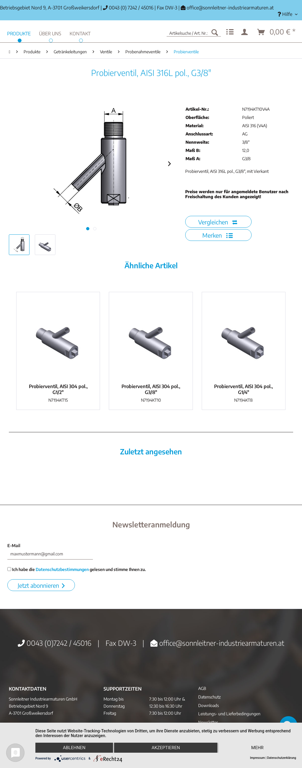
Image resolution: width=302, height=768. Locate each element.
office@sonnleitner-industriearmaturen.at (230, 8)
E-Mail (13, 545)
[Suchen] (215, 32)
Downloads (208, 705)
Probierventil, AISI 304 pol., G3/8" (151, 389)
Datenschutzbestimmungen (62, 569)
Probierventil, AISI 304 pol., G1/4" (243, 389)
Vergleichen (217, 222)
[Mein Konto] (245, 32)
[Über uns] (50, 32)
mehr (257, 747)
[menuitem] (287, 14)
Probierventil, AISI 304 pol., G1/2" (58, 389)
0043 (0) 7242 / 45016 (128, 8)
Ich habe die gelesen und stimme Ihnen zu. (76, 569)
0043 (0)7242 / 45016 (54, 642)
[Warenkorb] (276, 32)
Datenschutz (209, 696)
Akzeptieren (166, 747)
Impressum (257, 757)
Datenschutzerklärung (281, 757)
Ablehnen (74, 747)
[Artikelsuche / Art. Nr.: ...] (194, 32)
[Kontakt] (80, 32)
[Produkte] (19, 32)
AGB (202, 688)
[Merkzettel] (230, 32)
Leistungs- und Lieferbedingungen (229, 713)
